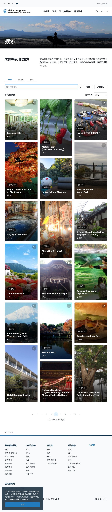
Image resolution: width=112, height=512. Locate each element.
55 (75, 414)
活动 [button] (54, 11)
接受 (22, 504)
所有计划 (71, 470)
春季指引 (8, 460)
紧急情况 (71, 467)
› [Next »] (79, 414)
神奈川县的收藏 (11, 453)
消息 (7, 449)
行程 (32, 79)
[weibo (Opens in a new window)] (12, 3)
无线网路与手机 (74, 463)
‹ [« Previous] (32, 414)
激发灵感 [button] (78, 11)
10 (65, 414)
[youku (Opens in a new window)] (17, 3)
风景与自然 (30, 467)
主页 (6, 432)
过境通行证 (72, 456)
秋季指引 (8, 467)
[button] (101, 11)
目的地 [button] (46, 11)
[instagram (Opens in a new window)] (9, 3)
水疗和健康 (30, 463)
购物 (28, 470)
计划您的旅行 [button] (65, 11)
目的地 (21, 79)
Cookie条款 (11, 499)
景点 (28, 449)
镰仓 (49, 453)
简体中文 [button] (100, 499)
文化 (28, 453)
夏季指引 (8, 463)
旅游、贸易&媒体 (102, 4)
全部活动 (29, 474)
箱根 (49, 456)
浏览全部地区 (52, 463)
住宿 (70, 449)
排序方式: (89, 95)
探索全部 (8, 474)
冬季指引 (8, 470)
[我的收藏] (106, 11)
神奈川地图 (51, 460)
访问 (70, 453)
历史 (28, 460)
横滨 (49, 449)
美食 (28, 456)
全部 (10, 79)
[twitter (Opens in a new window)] (5, 3)
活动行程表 (9, 456)
